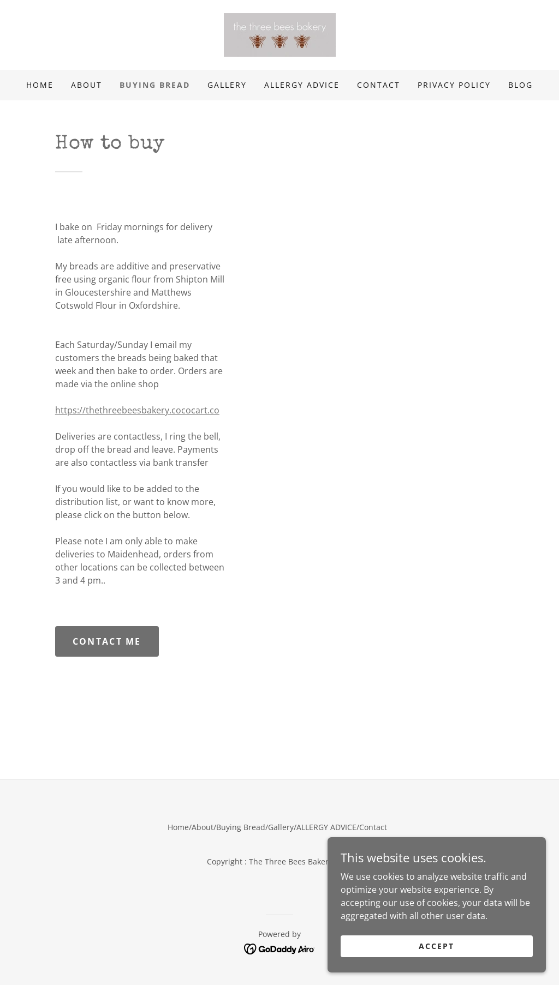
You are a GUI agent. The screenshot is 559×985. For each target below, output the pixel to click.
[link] (280, 34)
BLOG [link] (520, 85)
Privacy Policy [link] (454, 85)
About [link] (86, 85)
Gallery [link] (227, 85)
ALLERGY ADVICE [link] (302, 85)
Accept (436, 961)
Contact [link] (378, 85)
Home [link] (39, 85)
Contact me (107, 641)
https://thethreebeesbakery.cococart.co (137, 410)
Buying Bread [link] (155, 85)
